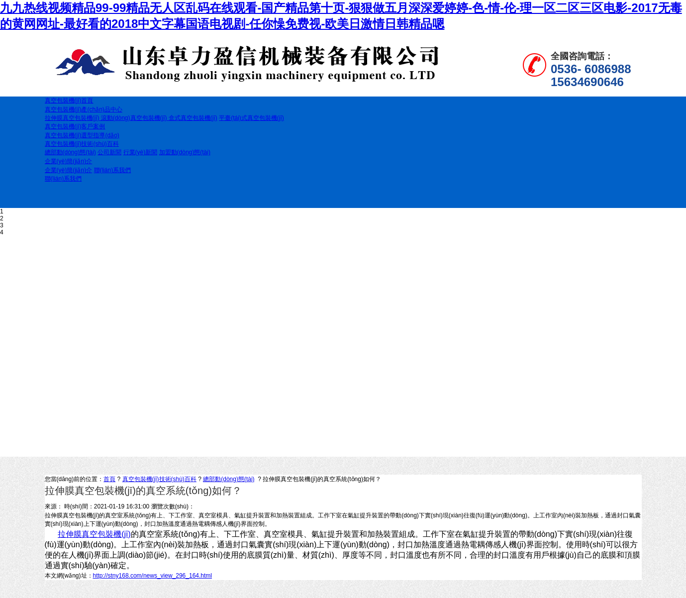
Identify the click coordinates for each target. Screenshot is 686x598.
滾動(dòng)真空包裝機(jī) (135, 117)
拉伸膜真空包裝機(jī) (73, 117)
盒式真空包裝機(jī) (193, 117)
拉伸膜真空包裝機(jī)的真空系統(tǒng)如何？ (322, 479)
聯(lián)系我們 (112, 170)
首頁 (109, 479)
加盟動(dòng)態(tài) (184, 152)
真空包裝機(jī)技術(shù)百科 (159, 479)
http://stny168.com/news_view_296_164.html (152, 575)
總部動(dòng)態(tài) (70, 152)
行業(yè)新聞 (140, 152)
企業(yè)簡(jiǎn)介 (69, 170)
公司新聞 (109, 152)
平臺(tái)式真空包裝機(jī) (251, 117)
